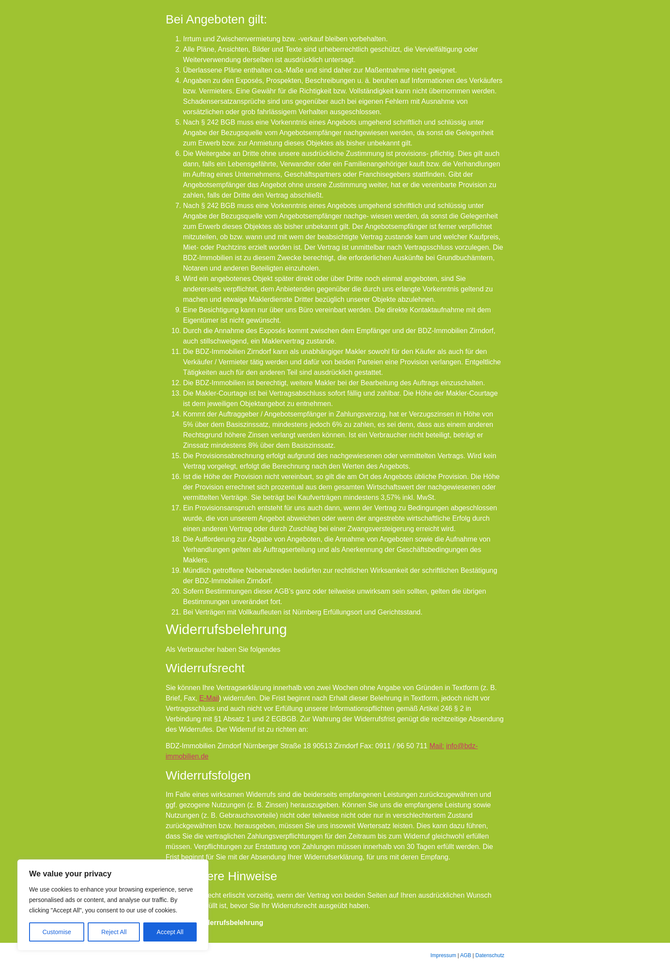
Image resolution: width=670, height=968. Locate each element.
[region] (112, 905)
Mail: (436, 746)
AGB (465, 955)
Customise (57, 931)
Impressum (443, 955)
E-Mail (209, 698)
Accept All (170, 931)
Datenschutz (490, 955)
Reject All (113, 931)
